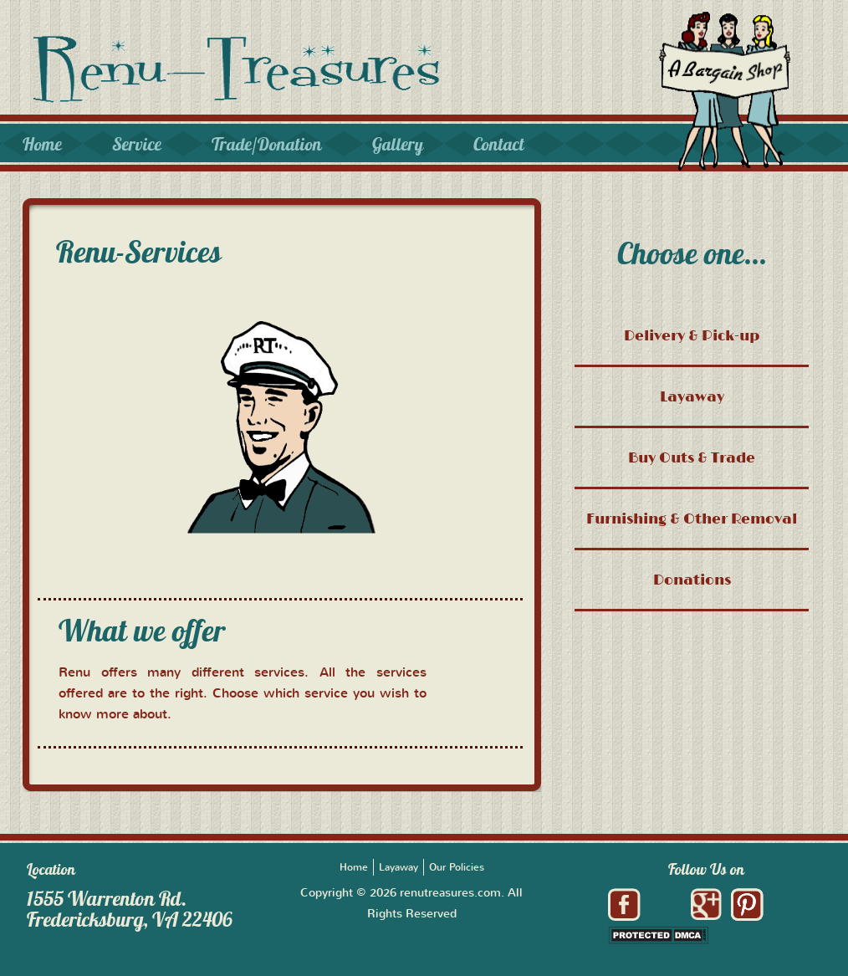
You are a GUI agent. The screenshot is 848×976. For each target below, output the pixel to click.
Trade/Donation (267, 144)
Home (42, 144)
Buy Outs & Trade (691, 457)
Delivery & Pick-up (692, 335)
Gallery (397, 144)
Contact (498, 144)
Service (136, 144)
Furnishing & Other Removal (691, 518)
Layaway (692, 396)
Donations (692, 579)
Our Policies (456, 867)
